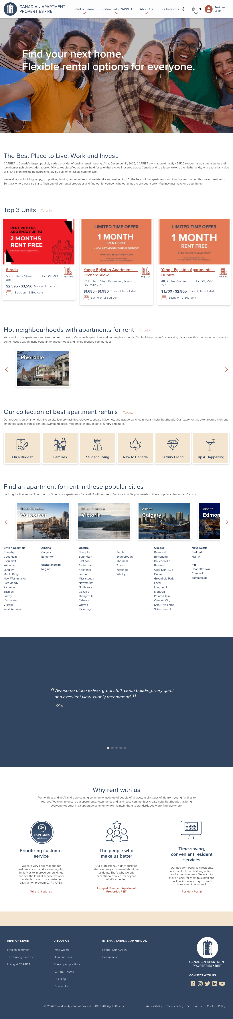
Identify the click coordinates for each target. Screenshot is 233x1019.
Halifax (196, 556)
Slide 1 (108, 748)
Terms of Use (195, 1006)
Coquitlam (10, 556)
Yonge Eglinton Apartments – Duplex (188, 272)
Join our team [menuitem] (63, 957)
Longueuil (160, 587)
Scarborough (124, 556)
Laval (157, 583)
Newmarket (86, 583)
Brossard (159, 565)
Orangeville (86, 596)
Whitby (120, 574)
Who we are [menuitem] (62, 950)
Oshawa (84, 600)
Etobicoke (85, 565)
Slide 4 (120, 748)
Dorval (158, 574)
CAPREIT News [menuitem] (64, 972)
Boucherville (162, 561)
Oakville (84, 592)
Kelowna (9, 565)
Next (226, 369)
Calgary (46, 552)
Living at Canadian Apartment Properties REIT (116, 889)
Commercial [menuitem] (110, 957)
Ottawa (83, 605)
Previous (6, 369)
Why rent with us (41, 891)
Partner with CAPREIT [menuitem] (116, 950)
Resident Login (215, 9)
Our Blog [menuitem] (60, 979)
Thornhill (122, 561)
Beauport (160, 552)
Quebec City (162, 600)
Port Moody (11, 583)
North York (85, 587)
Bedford (197, 552)
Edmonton (47, 556)
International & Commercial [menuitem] (124, 941)
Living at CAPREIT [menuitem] (18, 964)
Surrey (8, 596)
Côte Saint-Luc (163, 570)
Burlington (85, 556)
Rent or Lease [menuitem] (18, 941)
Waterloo (122, 570)
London (83, 574)
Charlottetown (201, 569)
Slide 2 (112, 748)
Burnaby (9, 552)
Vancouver (10, 600)
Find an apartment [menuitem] (18, 950)
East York (84, 561)
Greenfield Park (164, 578)
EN (196, 9)
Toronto (46, 210)
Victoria (8, 605)
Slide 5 (125, 748)
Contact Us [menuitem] (61, 986)
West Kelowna (12, 609)
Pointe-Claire (162, 596)
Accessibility (154, 1006)
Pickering (85, 609)
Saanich (9, 592)
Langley (9, 570)
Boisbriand (161, 556)
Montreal (159, 592)
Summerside (200, 578)
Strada (12, 269)
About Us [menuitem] (61, 941)
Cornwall (197, 573)
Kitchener (85, 570)
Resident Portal (192, 891)
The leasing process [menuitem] (20, 957)
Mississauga (86, 578)
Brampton (85, 552)
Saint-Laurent (162, 609)
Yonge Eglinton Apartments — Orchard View (111, 272)
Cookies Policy (216, 1006)
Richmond (10, 587)
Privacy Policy (174, 1006)
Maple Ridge (12, 574)
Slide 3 (116, 748)
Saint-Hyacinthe (164, 605)
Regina (45, 569)
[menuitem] (84, 9)
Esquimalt (10, 561)
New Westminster (15, 578)
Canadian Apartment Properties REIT (35, 9)
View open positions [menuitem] (67, 964)
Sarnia (120, 552)
